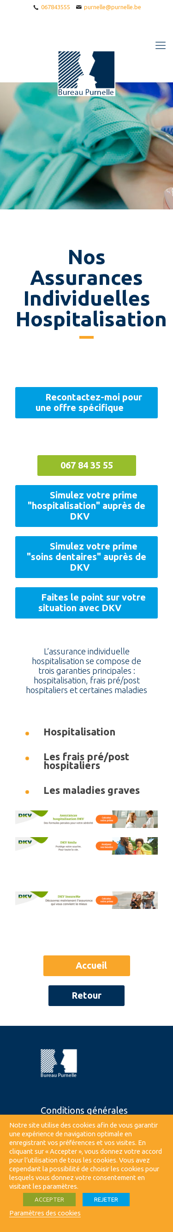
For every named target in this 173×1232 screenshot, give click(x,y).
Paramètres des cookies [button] (45, 1213)
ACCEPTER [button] (49, 1199)
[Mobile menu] (160, 45)
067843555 (55, 7)
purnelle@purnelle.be (112, 7)
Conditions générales (84, 1110)
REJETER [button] (106, 1199)
